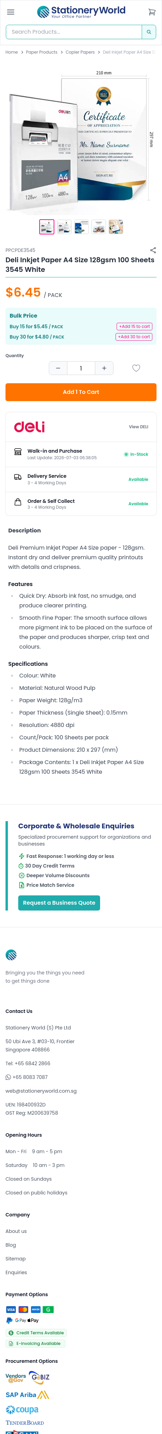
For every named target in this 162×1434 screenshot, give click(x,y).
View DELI (138, 427)
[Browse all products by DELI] (29, 427)
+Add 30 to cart (134, 337)
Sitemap (16, 1258)
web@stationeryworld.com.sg (41, 1091)
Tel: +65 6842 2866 (28, 1063)
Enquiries (16, 1272)
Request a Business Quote (59, 903)
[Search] (149, 32)
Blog (11, 1245)
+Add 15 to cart (134, 326)
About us (16, 1231)
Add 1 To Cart (81, 392)
